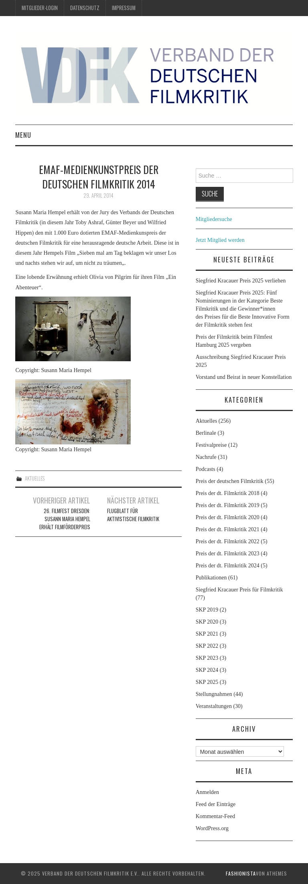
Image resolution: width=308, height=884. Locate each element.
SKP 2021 (207, 634)
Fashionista (241, 873)
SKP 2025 (207, 682)
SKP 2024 (207, 670)
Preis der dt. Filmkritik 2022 (227, 541)
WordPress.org (212, 828)
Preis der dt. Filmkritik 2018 (227, 493)
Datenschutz (84, 8)
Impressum (124, 8)
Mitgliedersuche (214, 219)
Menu (23, 135)
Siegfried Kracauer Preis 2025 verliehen (241, 281)
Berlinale (206, 433)
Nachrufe (206, 457)
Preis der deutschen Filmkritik (229, 481)
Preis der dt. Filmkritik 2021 (227, 529)
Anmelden (207, 792)
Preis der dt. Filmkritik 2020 (227, 517)
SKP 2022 (207, 646)
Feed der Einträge (216, 804)
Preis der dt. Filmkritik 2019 (227, 505)
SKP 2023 (207, 658)
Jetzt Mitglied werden (220, 240)
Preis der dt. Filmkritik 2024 (227, 566)
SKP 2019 (207, 610)
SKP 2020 (207, 622)
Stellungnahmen (214, 694)
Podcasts (205, 469)
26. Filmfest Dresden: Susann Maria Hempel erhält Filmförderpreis (64, 519)
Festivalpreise (211, 445)
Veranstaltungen (214, 706)
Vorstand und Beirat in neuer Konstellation (244, 377)
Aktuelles (35, 478)
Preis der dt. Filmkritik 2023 (227, 553)
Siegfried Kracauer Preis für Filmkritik (239, 590)
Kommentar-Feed (215, 816)
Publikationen (211, 578)
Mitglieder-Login (40, 8)
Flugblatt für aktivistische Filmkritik (133, 515)
